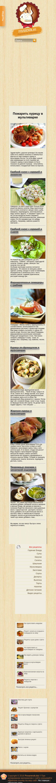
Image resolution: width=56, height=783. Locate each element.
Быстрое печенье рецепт (27, 739)
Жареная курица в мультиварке (21, 412)
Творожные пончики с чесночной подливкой (23, 468)
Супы (39, 553)
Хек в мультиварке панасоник (29, 715)
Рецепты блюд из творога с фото (30, 724)
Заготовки (37, 570)
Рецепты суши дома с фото (34, 640)
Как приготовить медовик (33, 623)
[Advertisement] (28, 76)
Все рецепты (35, 547)
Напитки (38, 586)
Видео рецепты (35, 593)
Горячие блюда (35, 550)
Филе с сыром (23, 747)
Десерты (38, 577)
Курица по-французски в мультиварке (24, 349)
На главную (43, 780)
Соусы (39, 573)
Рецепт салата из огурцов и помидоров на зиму (34, 632)
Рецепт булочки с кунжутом (28, 708)
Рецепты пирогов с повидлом (31, 680)
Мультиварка (36, 567)
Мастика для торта (25, 700)
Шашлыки (37, 563)
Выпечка (38, 580)
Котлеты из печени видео (27, 755)
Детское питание (34, 590)
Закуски (38, 557)
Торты (39, 583)
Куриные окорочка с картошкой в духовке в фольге (30, 733)
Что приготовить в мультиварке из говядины (33, 648)
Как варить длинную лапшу (34, 655)
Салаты (38, 560)
